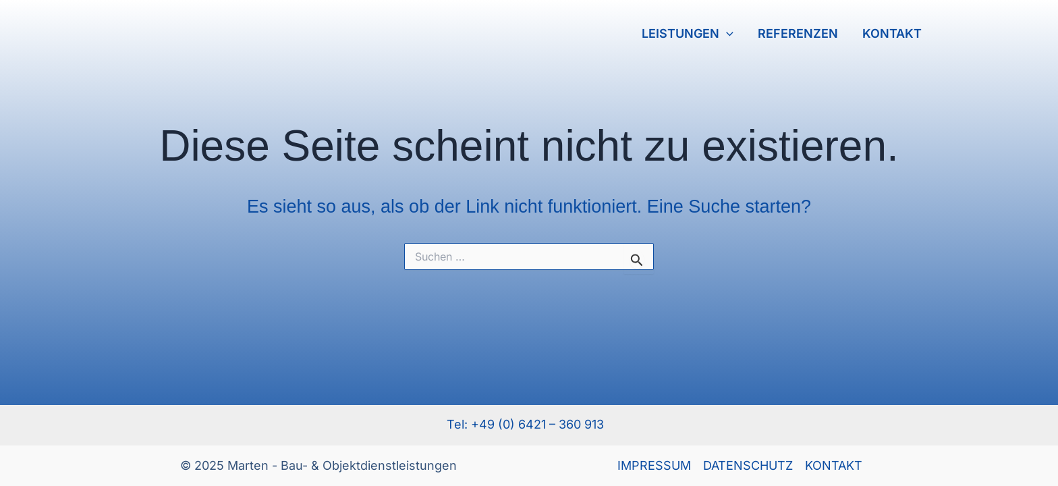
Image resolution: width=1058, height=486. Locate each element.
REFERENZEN (798, 33)
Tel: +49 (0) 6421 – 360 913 (529, 424)
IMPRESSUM (654, 465)
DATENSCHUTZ (748, 465)
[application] (726, 34)
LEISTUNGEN (687, 34)
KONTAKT (892, 33)
